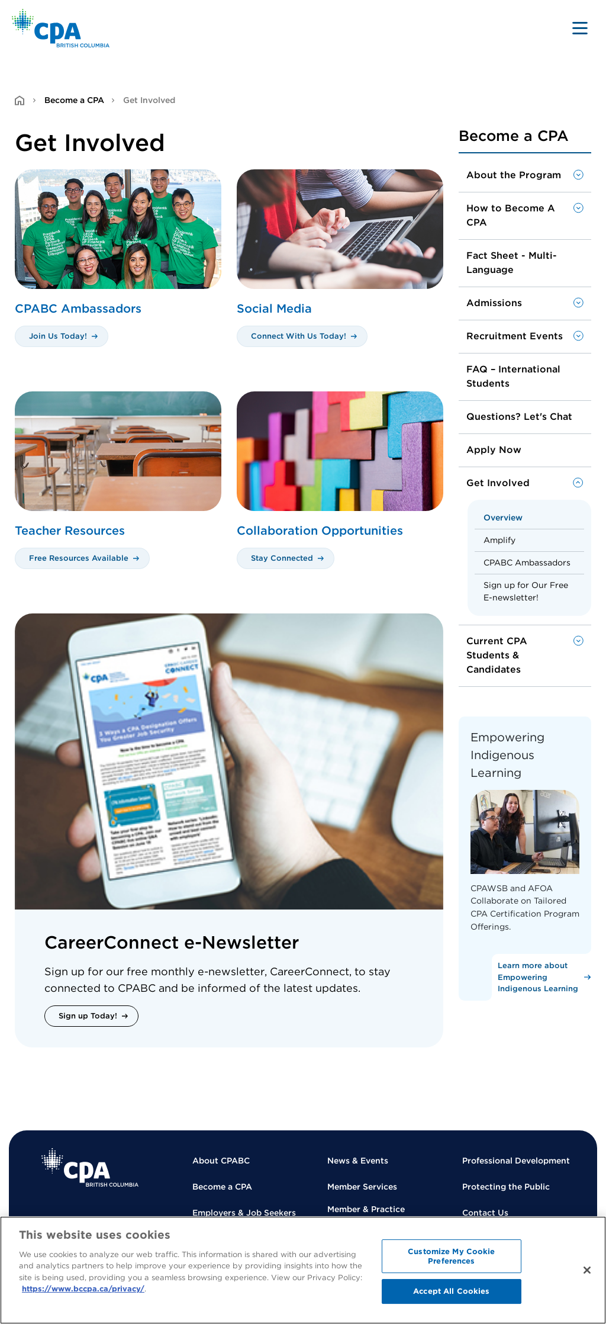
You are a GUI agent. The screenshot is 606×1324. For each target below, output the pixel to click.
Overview (503, 517)
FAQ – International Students (513, 376)
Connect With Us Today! (298, 336)
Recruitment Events (514, 336)
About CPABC (221, 1160)
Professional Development (516, 1160)
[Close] (587, 1270)
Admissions (494, 302)
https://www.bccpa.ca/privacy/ (83, 1288)
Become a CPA (74, 100)
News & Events (357, 1160)
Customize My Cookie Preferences (451, 1256)
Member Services (362, 1186)
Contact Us (485, 1212)
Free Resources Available (78, 558)
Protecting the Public (506, 1186)
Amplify (499, 540)
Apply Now (493, 449)
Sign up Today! (88, 1015)
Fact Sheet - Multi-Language (511, 262)
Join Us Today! (58, 336)
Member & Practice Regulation (366, 1215)
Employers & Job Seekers (244, 1212)
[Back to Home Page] (60, 28)
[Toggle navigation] (580, 28)
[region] (303, 1270)
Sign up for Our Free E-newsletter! (525, 591)
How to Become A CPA (510, 215)
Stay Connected (282, 558)
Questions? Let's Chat (519, 416)
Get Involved (498, 483)
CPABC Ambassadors (526, 562)
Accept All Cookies (451, 1291)
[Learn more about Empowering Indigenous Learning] (541, 977)
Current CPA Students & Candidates (496, 655)
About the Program (513, 175)
